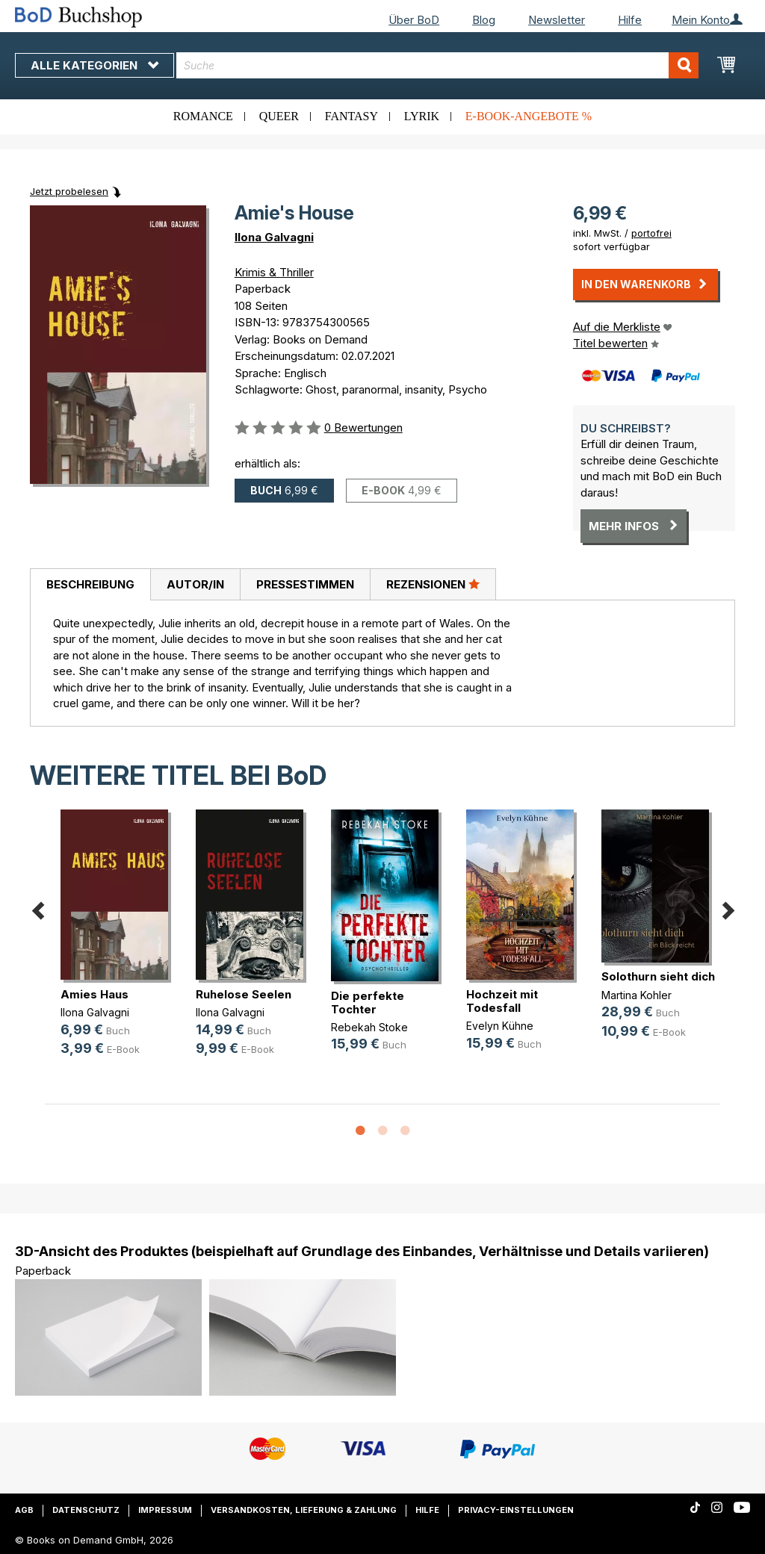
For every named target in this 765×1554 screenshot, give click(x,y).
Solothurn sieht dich (658, 976)
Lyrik (421, 116)
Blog (483, 20)
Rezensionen (433, 584)
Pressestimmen (305, 584)
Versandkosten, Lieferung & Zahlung (304, 1510)
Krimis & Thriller (274, 272)
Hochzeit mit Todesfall (502, 1001)
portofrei (651, 233)
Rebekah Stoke (369, 1027)
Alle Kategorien (94, 65)
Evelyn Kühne (499, 1025)
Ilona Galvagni (274, 237)
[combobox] (437, 65)
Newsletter (556, 20)
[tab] (90, 584)
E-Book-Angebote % (528, 116)
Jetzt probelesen (69, 191)
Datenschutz (86, 1510)
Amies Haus (94, 994)
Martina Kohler (636, 995)
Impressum (165, 1510)
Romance (203, 116)
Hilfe (630, 20)
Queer (279, 116)
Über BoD (413, 20)
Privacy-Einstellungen (516, 1510)
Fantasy (351, 116)
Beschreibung (90, 584)
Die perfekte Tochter (367, 1002)
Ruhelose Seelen (243, 994)
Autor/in (195, 584)
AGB (24, 1510)
